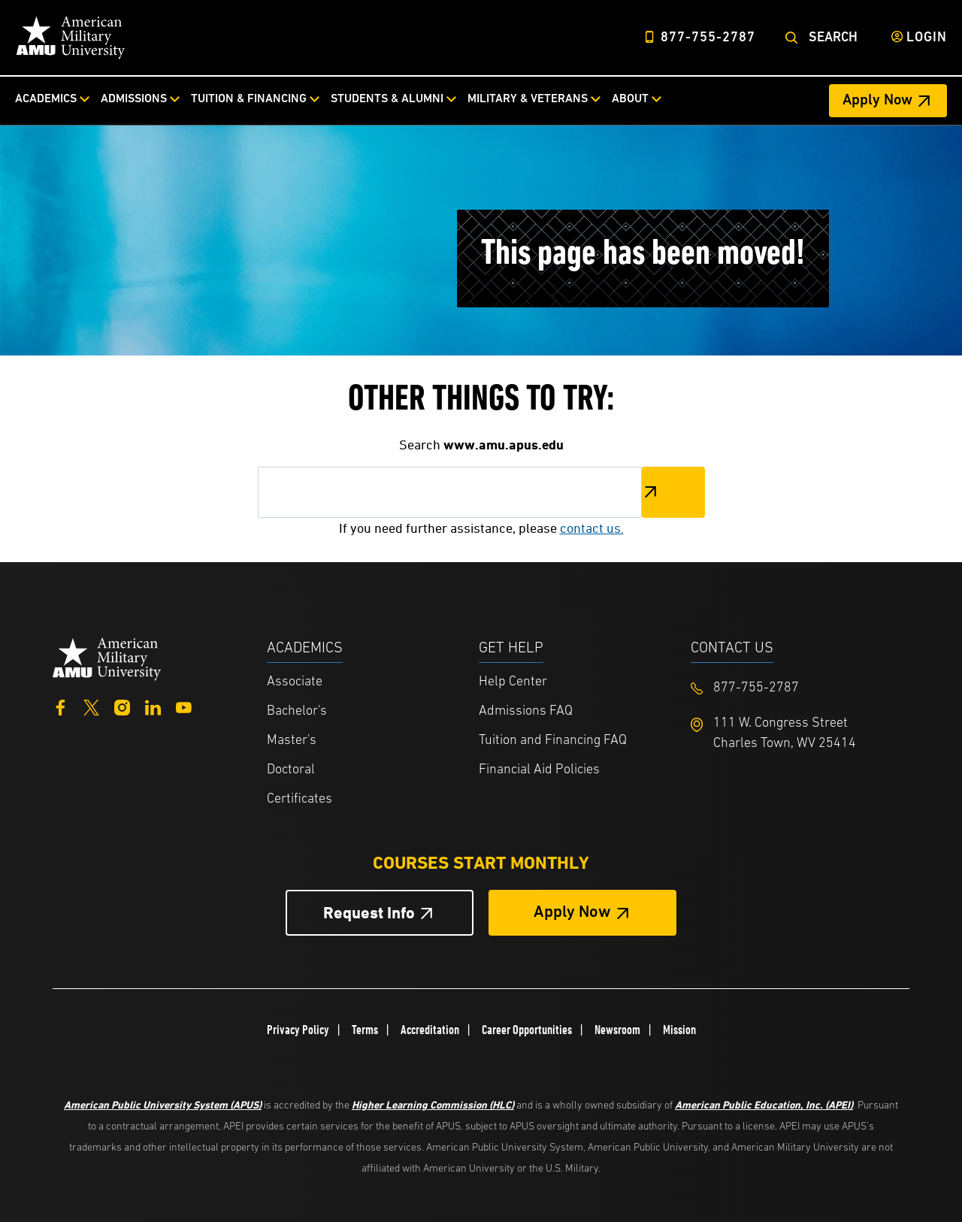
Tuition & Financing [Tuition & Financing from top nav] (249, 99)
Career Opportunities (527, 1029)
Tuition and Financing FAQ (553, 741)
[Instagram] (122, 706)
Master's (291, 741)
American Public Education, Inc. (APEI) (764, 1104)
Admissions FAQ (526, 711)
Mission (679, 1029)
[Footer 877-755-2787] (797, 688)
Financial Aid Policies (539, 770)
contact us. (592, 528)
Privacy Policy (298, 1029)
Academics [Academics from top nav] (46, 99)
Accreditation (430, 1029)
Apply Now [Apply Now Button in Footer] (572, 912)
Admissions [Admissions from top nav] (134, 99)
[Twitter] (91, 706)
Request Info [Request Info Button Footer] (369, 912)
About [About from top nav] (630, 99)
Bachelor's (297, 711)
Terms (365, 1029)
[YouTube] (184, 706)
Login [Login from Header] (926, 38)
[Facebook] (60, 706)
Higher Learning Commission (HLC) (433, 1104)
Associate (294, 682)
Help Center (513, 682)
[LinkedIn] (153, 706)
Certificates (299, 799)
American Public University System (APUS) (163, 1104)
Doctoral (291, 770)
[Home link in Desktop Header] (70, 37)
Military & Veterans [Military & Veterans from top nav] (527, 99)
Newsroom (617, 1029)
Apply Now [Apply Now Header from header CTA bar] (877, 100)
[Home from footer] (107, 657)
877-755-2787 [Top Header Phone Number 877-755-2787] (708, 38)
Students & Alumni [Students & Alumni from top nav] (387, 99)
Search (833, 38)
